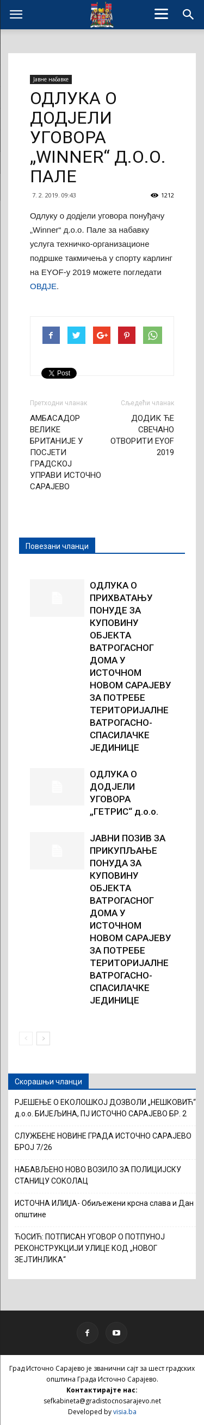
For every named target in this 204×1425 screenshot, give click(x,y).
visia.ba (125, 1411)
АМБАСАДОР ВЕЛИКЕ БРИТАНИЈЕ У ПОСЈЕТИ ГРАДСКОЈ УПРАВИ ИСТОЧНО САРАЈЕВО (65, 452)
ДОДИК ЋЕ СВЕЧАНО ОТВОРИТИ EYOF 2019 (142, 435)
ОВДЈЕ (43, 286)
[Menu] (161, 13)
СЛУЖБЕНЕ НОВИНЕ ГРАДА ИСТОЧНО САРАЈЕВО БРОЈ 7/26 (103, 1142)
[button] (189, 14)
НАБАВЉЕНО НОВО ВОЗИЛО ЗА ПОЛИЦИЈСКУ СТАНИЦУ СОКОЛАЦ (98, 1175)
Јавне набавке (51, 79)
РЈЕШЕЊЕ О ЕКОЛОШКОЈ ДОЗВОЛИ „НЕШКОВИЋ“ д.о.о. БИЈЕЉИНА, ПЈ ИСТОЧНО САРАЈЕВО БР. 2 (105, 1108)
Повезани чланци (57, 546)
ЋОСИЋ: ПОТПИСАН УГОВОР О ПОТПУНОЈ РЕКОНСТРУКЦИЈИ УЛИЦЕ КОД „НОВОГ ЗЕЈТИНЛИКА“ (90, 1248)
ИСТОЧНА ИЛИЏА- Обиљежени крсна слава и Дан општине (104, 1209)
